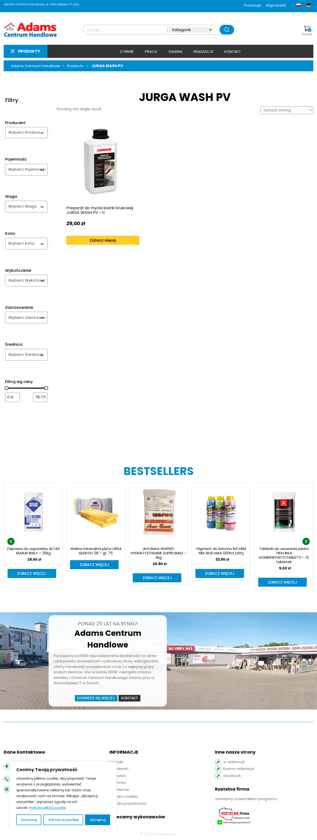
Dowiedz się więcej (96, 698)
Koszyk (307, 31)
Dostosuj (29, 819)
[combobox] (24, 132)
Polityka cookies (123, 796)
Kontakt (232, 51)
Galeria (175, 51)
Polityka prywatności (127, 803)
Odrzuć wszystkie (63, 819)
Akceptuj (98, 819)
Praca (151, 51)
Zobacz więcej (89, 217)
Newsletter (119, 790)
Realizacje (203, 51)
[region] (63, 796)
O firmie (127, 51)
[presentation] (11, 542)
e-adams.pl (234, 762)
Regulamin (118, 769)
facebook (232, 776)
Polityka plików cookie (47, 807)
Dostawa (117, 776)
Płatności (117, 782)
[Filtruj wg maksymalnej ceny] (40, 397)
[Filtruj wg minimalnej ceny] (12, 397)
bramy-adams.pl (238, 769)
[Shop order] (287, 110)
